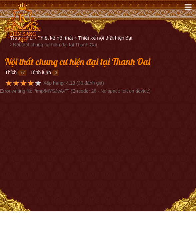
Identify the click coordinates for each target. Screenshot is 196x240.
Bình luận (41, 72)
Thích (11, 72)
